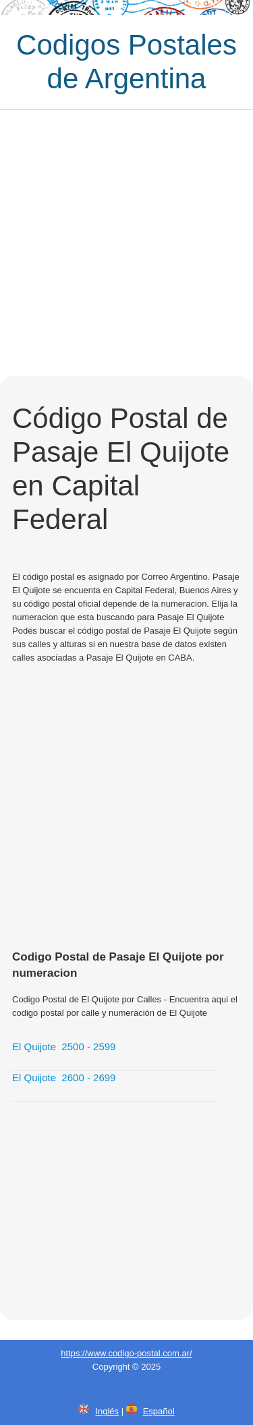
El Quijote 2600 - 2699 (63, 1077)
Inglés (107, 1411)
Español (159, 1411)
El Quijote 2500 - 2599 (63, 1046)
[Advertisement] (126, 243)
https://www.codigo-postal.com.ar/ (126, 1353)
